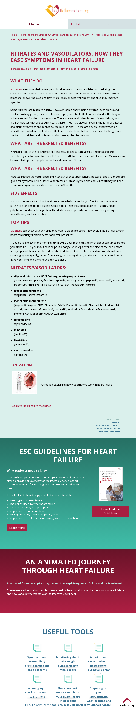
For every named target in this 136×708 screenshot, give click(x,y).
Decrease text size (44, 68)
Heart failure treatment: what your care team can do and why (54, 34)
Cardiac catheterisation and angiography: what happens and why (106, 425)
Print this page (68, 68)
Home (13, 34)
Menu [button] (34, 24)
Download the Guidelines (110, 511)
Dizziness (16, 230)
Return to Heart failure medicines (30, 406)
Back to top (127, 705)
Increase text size (20, 68)
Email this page (89, 68)
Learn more (17, 528)
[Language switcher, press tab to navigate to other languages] (90, 24)
